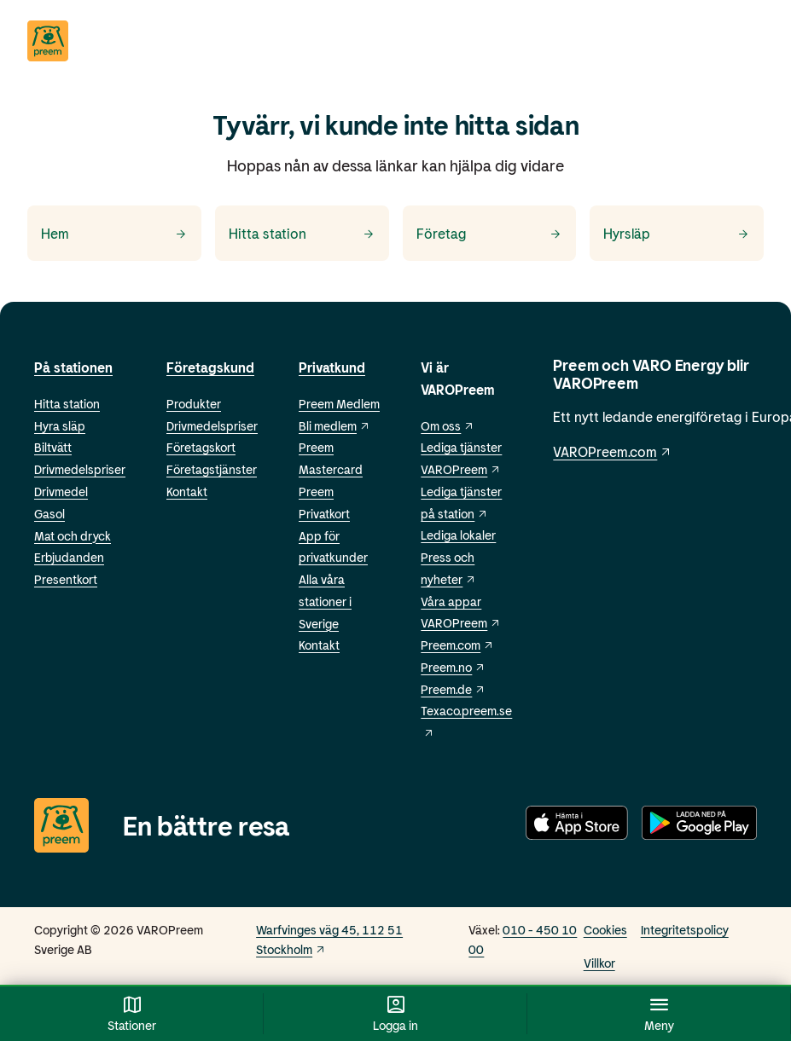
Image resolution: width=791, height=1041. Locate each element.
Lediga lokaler (458, 535)
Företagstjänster (211, 469)
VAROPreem (461, 623)
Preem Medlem (339, 403)
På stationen (73, 367)
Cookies (605, 929)
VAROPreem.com (612, 451)
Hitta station (67, 403)
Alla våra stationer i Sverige (325, 601)
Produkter (193, 403)
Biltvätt (53, 447)
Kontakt (186, 491)
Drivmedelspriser (79, 469)
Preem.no (453, 667)
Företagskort (201, 447)
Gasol (49, 513)
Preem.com (457, 645)
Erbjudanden (69, 557)
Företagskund (210, 367)
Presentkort (65, 579)
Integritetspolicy (685, 929)
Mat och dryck (72, 536)
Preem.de (453, 689)
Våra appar (451, 601)
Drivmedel (61, 491)
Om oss (447, 426)
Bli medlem (334, 426)
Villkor (599, 963)
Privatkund (332, 367)
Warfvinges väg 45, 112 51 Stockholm (329, 939)
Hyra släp (59, 426)
